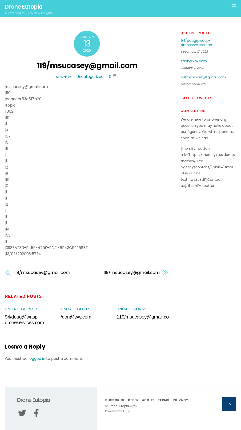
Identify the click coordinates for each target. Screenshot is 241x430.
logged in (36, 358)
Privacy (180, 400)
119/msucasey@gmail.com (87, 65)
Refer (133, 400)
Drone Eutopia (118, 406)
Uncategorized (90, 76)
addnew (63, 76)
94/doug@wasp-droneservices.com (24, 319)
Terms (163, 400)
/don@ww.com (76, 316)
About (148, 400)
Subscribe (115, 400)
